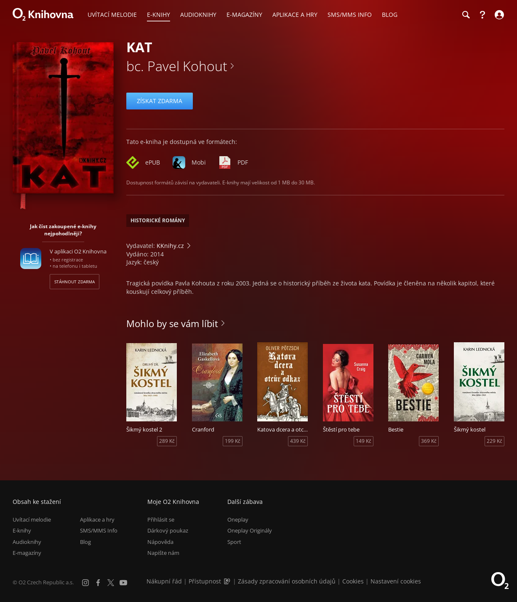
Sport (234, 542)
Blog (85, 542)
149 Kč (363, 441)
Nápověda (160, 542)
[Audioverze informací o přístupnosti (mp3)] (228, 581)
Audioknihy (27, 542)
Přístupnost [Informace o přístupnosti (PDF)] (205, 581)
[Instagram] (85, 582)
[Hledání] (465, 14)
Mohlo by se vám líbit (172, 323)
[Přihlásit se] (498, 14)
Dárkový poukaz (167, 530)
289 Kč (167, 441)
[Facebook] (98, 582)
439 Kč (298, 441)
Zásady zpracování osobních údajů (287, 581)
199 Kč (232, 441)
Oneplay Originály (249, 530)
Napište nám (163, 553)
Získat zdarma (159, 101)
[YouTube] (123, 582)
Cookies (353, 581)
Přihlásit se (160, 519)
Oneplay (237, 519)
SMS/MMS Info (98, 530)
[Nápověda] (482, 14)
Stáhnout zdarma (74, 282)
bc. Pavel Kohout (176, 66)
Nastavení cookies (395, 581)
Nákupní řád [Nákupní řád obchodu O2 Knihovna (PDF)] (164, 581)
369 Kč (429, 441)
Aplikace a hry (97, 519)
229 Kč (494, 441)
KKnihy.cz (170, 246)
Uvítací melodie (32, 519)
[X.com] (110, 582)
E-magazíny (27, 553)
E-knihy (22, 530)
